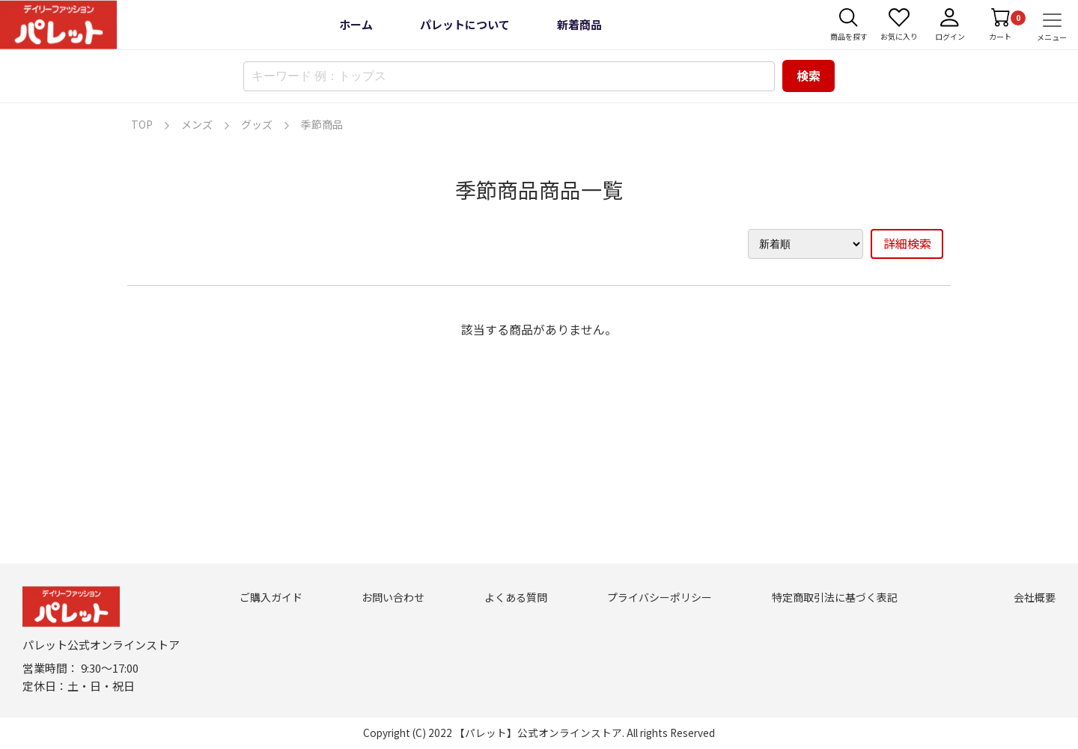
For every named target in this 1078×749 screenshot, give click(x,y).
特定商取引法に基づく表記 (835, 597)
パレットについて (465, 24)
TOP (142, 124)
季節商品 (322, 124)
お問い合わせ (393, 597)
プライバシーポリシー (659, 597)
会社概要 (1035, 597)
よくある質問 (515, 597)
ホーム (356, 24)
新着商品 (579, 24)
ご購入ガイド (271, 597)
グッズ (256, 124)
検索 (808, 76)
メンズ (197, 124)
